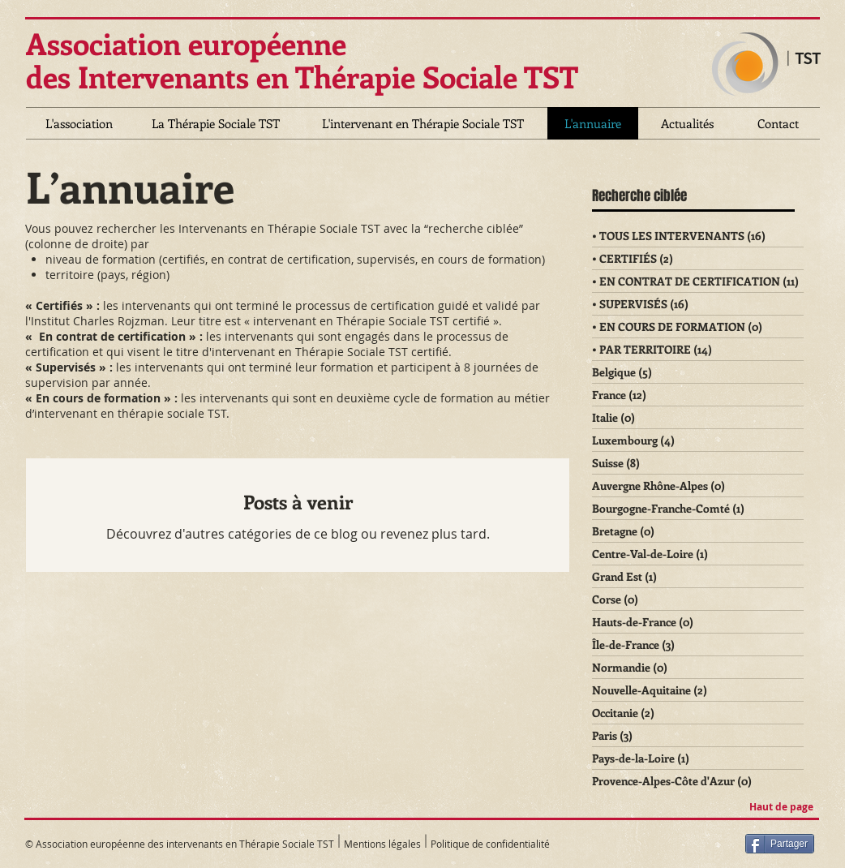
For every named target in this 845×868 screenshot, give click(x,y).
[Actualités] (687, 123)
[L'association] (79, 123)
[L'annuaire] (592, 123)
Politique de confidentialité (490, 843)
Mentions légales (383, 843)
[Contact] (777, 123)
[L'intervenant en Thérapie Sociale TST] (422, 123)
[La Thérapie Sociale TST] (215, 123)
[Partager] (779, 843)
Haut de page (781, 807)
